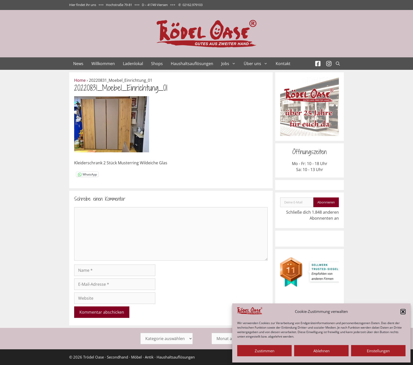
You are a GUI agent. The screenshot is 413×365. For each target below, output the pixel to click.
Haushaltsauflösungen (192, 63)
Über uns (258, 63)
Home (80, 80)
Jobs (230, 63)
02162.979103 (193, 4)
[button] (403, 311)
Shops (157, 63)
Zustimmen (264, 350)
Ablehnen (321, 350)
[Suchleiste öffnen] (338, 63)
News (78, 63)
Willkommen (103, 63)
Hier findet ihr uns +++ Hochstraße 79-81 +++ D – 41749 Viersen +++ (122, 4)
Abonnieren (326, 202)
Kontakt (283, 63)
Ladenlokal (133, 63)
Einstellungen (378, 350)
